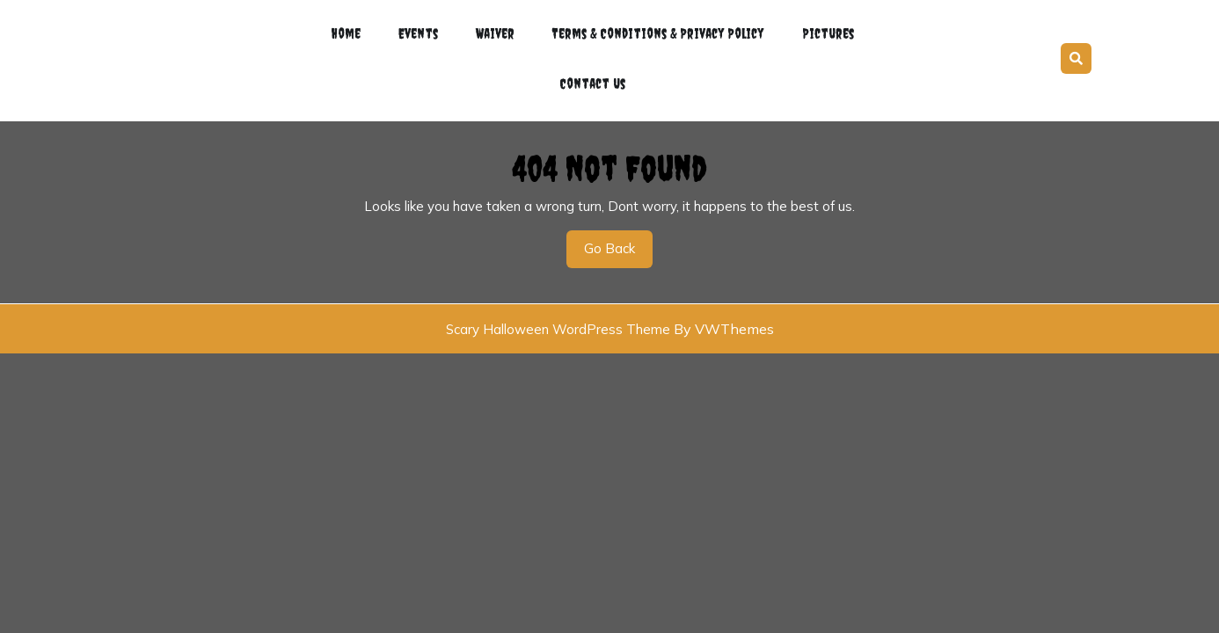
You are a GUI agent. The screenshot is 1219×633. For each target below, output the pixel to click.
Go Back (618, 238)
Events (420, 30)
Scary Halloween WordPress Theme (558, 313)
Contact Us (591, 72)
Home (351, 30)
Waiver (492, 30)
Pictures (823, 30)
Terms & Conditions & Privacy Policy (654, 30)
